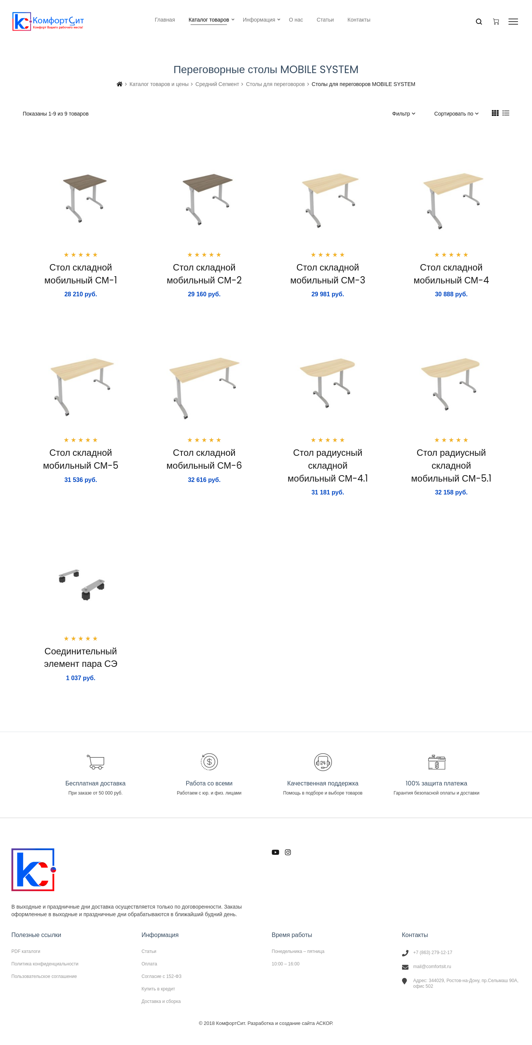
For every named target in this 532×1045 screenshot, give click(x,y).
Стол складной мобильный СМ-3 (327, 273)
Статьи (149, 951)
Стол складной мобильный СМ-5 (80, 459)
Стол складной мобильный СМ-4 (451, 273)
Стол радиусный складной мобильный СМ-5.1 (451, 465)
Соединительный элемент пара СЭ (80, 657)
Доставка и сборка (161, 1001)
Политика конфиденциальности (44, 964)
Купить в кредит (158, 989)
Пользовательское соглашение (44, 976)
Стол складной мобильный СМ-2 (204, 273)
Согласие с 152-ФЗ (162, 976)
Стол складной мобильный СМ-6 (204, 459)
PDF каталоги (25, 951)
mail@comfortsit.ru (432, 966)
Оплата (149, 964)
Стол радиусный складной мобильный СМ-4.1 (328, 465)
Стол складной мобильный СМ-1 (80, 273)
